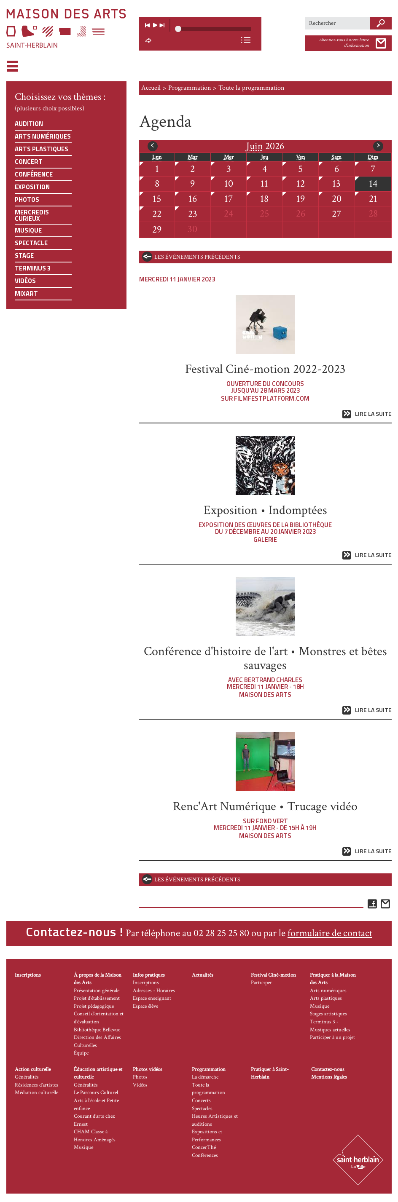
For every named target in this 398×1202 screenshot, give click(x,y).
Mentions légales (329, 1077)
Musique (28, 230)
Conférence (34, 174)
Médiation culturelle (36, 1092)
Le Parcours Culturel (96, 1092)
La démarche (205, 1077)
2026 (265, 146)
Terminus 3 (33, 268)
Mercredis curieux (32, 215)
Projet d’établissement (97, 998)
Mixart (26, 293)
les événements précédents (197, 257)
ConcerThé (204, 1147)
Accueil (151, 87)
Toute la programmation (208, 1089)
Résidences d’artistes (36, 1085)
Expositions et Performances (207, 1135)
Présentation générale (96, 990)
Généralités (27, 1077)
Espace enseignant (152, 998)
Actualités (202, 975)
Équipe (81, 1053)
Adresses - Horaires (154, 990)
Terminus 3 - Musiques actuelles (330, 1025)
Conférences (205, 1155)
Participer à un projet (332, 1037)
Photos (27, 199)
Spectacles (202, 1108)
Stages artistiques (328, 1013)
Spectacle (31, 243)
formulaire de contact (330, 933)
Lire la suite (373, 414)
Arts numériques (43, 136)
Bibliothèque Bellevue (97, 1029)
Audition (29, 123)
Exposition (32, 187)
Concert (29, 161)
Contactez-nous (327, 1069)
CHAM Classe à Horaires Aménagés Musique (95, 1139)
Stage (24, 255)
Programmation (189, 87)
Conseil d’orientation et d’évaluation (99, 1017)
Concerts (201, 1100)
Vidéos (25, 281)
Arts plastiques (41, 149)
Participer (261, 982)
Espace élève (145, 1006)
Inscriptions (28, 975)
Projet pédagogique (94, 1006)
